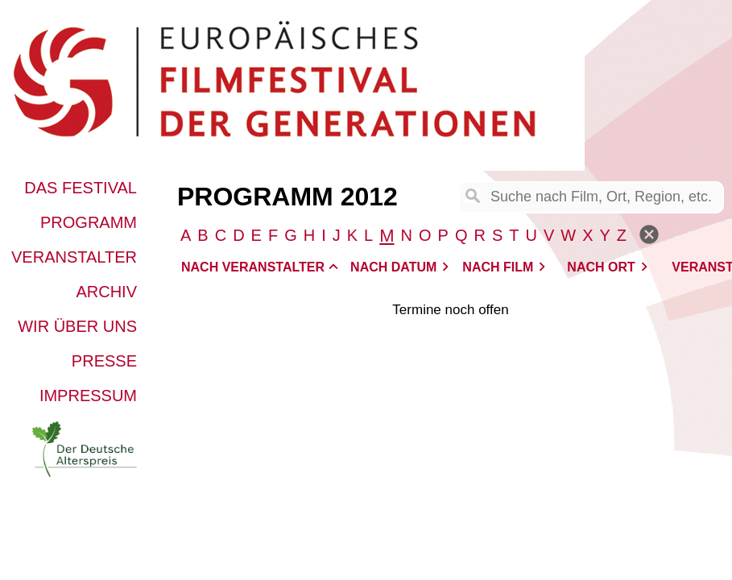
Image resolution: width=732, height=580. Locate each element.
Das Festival (80, 188)
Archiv (106, 291)
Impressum (88, 395)
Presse (104, 361)
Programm (88, 222)
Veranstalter (74, 257)
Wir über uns (77, 326)
